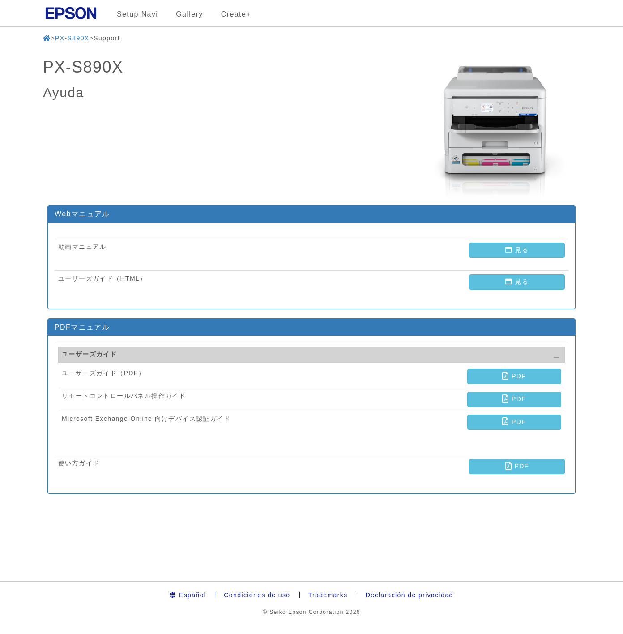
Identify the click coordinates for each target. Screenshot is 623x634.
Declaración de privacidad (409, 595)
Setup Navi (137, 14)
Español (188, 595)
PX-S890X (72, 38)
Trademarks (328, 595)
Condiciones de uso (257, 595)
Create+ (236, 14)
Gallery (189, 14)
